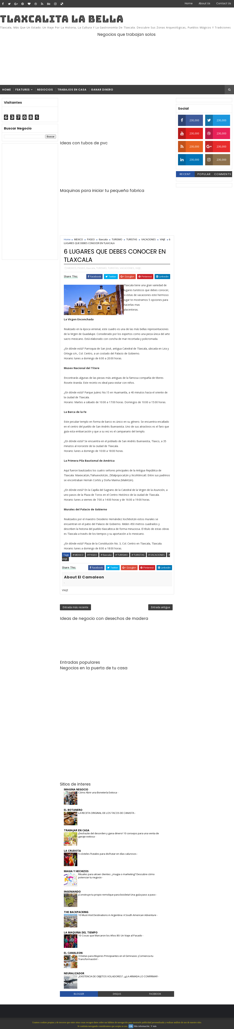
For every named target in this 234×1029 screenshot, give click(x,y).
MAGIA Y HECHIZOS (76, 871)
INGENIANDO (72, 891)
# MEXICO (78, 554)
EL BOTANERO (73, 810)
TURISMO (117, 239)
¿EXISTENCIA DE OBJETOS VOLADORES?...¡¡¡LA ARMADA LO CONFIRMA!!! (118, 976)
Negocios (45, 89)
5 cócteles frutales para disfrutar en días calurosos (107, 853)
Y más (153, 1026)
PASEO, (82, 268)
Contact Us (223, 3)
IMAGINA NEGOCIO (76, 789)
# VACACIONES (156, 554)
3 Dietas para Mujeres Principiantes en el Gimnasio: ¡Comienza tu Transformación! (115, 957)
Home (189, 3)
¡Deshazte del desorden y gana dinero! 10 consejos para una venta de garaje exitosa (118, 835)
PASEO (91, 239)
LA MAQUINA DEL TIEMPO (81, 932)
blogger (79, 993)
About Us (204, 3)
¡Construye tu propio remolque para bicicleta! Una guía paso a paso (117, 894)
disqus (117, 993)
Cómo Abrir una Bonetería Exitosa (98, 792)
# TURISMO (121, 554)
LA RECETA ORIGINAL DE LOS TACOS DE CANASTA (106, 813)
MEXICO (78, 239)
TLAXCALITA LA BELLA (62, 18)
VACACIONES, (127, 268)
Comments (222, 174)
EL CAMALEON (73, 953)
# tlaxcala (106, 554)
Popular (204, 174)
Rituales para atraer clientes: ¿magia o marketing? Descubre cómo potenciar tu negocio (116, 875)
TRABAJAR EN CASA (76, 830)
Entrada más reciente (75, 607)
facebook (155, 993)
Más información (141, 1026)
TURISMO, (101, 268)
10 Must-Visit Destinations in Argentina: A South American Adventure (117, 915)
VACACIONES (148, 239)
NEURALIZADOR (74, 973)
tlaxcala (103, 239)
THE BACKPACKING (76, 912)
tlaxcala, (91, 268)
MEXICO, (72, 268)
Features (22, 89)
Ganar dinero (102, 89)
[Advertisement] (30, 201)
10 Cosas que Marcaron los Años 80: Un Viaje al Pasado (110, 935)
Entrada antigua (160, 607)
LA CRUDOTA (72, 850)
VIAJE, (138, 268)
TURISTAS (131, 239)
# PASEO (92, 554)
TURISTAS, (113, 268)
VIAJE (162, 239)
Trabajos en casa (71, 89)
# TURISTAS (138, 554)
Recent (185, 174)
